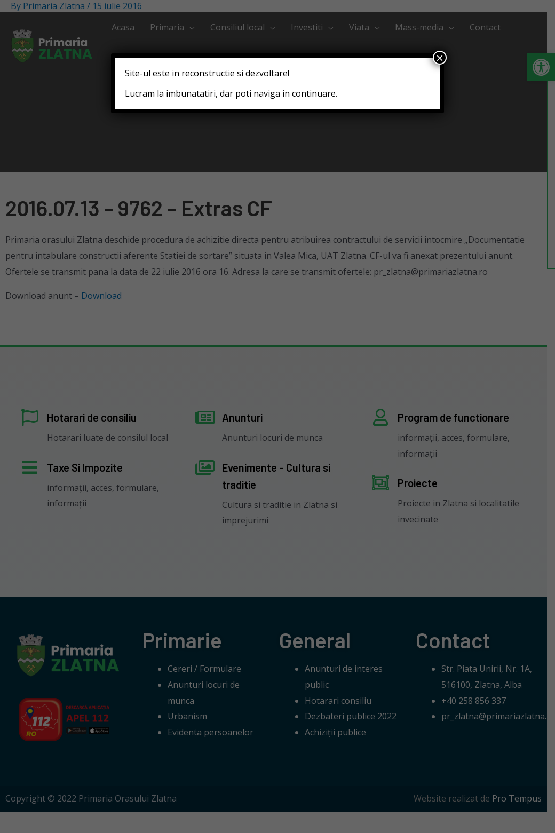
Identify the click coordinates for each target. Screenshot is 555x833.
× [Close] (439, 58)
